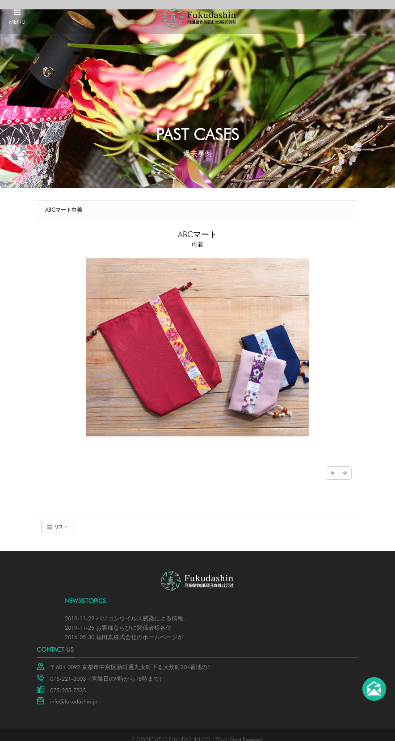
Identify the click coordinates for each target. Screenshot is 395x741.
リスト (56, 517)
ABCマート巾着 (63, 200)
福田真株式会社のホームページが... (142, 627)
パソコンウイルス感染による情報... (142, 608)
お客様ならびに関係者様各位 (134, 618)
